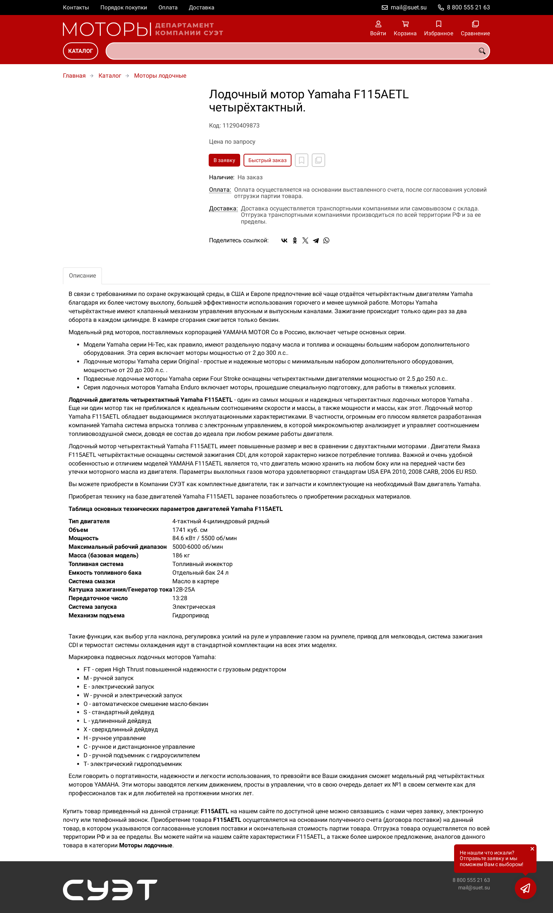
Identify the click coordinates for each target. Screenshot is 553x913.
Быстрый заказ (267, 160)
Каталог (80, 51)
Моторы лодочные (160, 75)
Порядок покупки (123, 7)
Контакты (76, 7)
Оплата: (220, 189)
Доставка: (223, 208)
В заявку (224, 160)
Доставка (201, 7)
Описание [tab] (82, 275)
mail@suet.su (409, 7)
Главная (74, 75)
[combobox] (298, 51)
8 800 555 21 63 (468, 7)
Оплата (168, 7)
